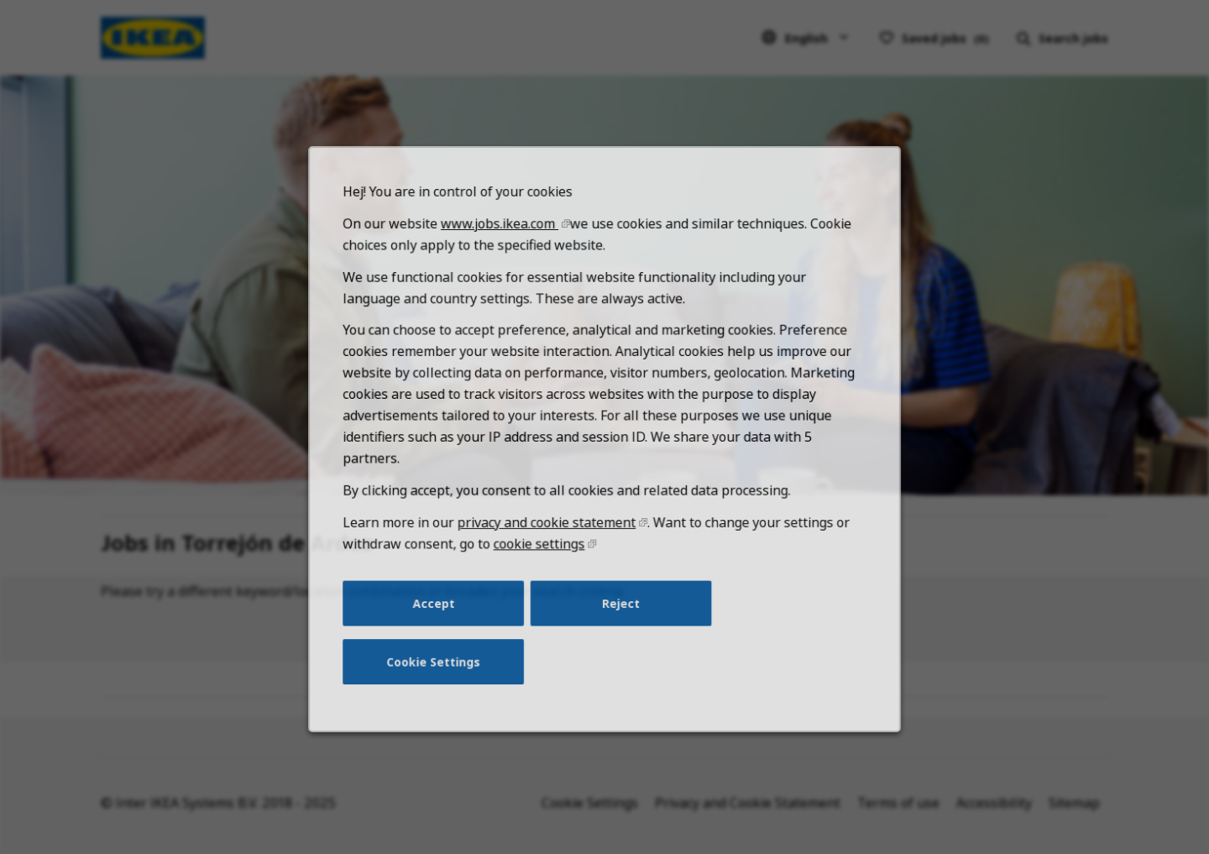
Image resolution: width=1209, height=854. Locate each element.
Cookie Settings (439, 673)
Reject (620, 617)
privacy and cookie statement (549, 539)
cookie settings (541, 559)
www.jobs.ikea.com (503, 250)
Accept (439, 617)
